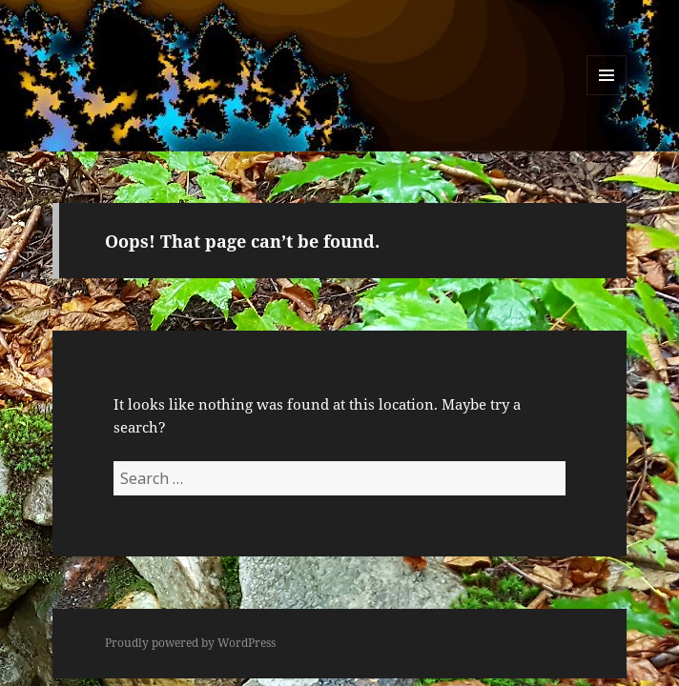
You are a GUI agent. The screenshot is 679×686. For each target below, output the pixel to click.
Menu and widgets (607, 94)
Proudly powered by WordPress (190, 643)
